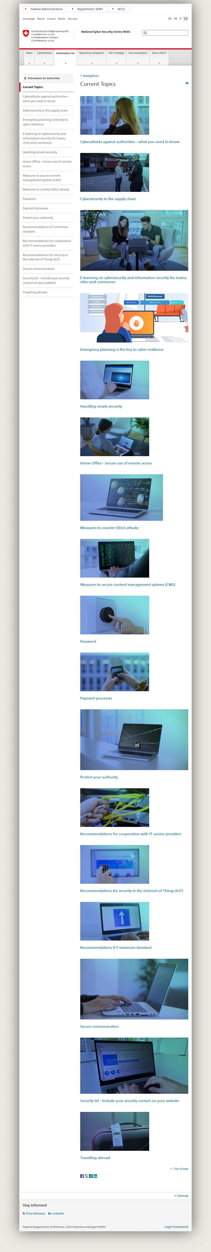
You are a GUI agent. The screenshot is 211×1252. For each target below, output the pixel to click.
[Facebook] (82, 1175)
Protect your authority (38, 217)
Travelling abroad (35, 292)
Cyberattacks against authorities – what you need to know (46, 99)
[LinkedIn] (95, 1175)
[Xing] (91, 1175)
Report (41, 18)
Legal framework (176, 1227)
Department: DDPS (87, 9)
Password (29, 199)
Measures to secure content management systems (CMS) (42, 178)
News (29, 53)
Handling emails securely (40, 152)
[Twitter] (87, 1175)
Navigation (91, 76)
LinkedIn (58, 1213)
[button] (146, 32)
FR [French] (175, 18)
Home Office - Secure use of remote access (47, 164)
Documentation (138, 53)
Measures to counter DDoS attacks (46, 189)
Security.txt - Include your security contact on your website (46, 280)
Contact (51, 18)
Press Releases (35, 1213)
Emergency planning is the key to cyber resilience (45, 122)
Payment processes (35, 208)
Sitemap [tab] (182, 1195)
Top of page (180, 1168)
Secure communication (39, 269)
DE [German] (169, 18)
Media (61, 18)
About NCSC (159, 53)
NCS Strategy (116, 53)
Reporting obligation (91, 53)
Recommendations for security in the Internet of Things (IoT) (45, 257)
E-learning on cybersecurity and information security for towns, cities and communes (44, 138)
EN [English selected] (185, 18)
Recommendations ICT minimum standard (45, 229)
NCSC (118, 9)
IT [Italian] (181, 18)
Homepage (29, 18)
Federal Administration (44, 9)
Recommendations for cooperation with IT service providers (47, 243)
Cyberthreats (44, 53)
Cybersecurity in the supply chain (45, 110)
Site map (72, 18)
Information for (66, 54)
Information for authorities (44, 77)
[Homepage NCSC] (77, 35)
